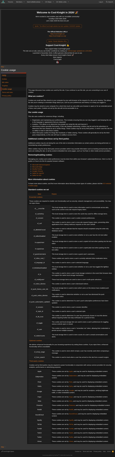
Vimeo (71, 441)
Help (104, 451)
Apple (71, 371)
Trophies (5, 86)
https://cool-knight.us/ (57, 34)
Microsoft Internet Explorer (41, 165)
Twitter (71, 437)
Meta (70, 401)
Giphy (71, 386)
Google (71, 390)
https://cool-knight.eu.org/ (57, 36)
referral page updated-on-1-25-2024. (80, 51)
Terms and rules (7, 92)
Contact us (78, 451)
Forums (10, 2)
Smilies (4, 79)
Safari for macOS (38, 173)
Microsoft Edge (37, 167)
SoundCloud (73, 414)
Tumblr (71, 428)
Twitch (71, 433)
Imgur (71, 397)
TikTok (71, 424)
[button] (24, 2)
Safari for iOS (36, 175)
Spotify (71, 420)
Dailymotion (73, 375)
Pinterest (72, 405)
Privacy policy (6, 96)
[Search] (109, 2)
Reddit (71, 409)
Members (19, 2)
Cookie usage (7, 89)
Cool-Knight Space (7, 451)
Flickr (70, 382)
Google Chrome (37, 171)
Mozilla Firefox (37, 169)
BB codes (5, 82)
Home (109, 451)
